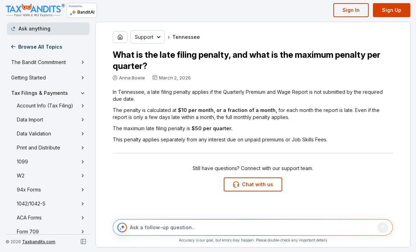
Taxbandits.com (38, 241)
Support (147, 37)
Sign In (351, 10)
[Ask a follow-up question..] (252, 227)
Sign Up (391, 10)
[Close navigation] (83, 241)
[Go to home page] (120, 37)
